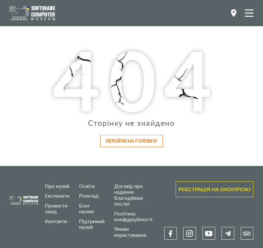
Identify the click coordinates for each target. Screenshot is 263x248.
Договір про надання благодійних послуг (128, 195)
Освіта (87, 186)
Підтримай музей (92, 224)
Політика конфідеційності (133, 216)
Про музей (57, 186)
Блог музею (86, 208)
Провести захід (56, 208)
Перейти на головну (131, 141)
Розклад (89, 195)
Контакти (56, 221)
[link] (170, 233)
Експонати (57, 195)
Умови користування (130, 231)
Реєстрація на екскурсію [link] (215, 189)
